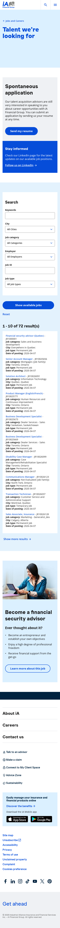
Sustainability (12, 783)
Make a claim (12, 759)
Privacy (7, 849)
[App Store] (17, 819)
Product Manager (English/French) (24, 393)
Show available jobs (28, 305)
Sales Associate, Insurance (20, 514)
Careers (10, 725)
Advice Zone (12, 775)
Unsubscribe (10, 840)
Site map (8, 835)
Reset (6, 314)
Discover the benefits (21, 806)
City (7, 223)
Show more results (17, 539)
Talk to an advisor (15, 752)
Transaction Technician (18, 494)
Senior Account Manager (19, 358)
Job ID (8, 264)
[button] (45, 5)
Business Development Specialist (24, 416)
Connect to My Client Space (21, 767)
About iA (11, 713)
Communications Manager (20, 476)
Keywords (10, 210)
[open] (55, 5)
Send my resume (21, 131)
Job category (12, 237)
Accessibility (10, 845)
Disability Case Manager (19, 456)
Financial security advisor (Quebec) (25, 335)
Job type (9, 278)
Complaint (9, 864)
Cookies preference (15, 869)
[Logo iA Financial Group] (8, 7)
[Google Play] (41, 819)
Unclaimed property (15, 859)
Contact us (13, 737)
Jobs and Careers (13, 20)
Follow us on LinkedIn (20, 165)
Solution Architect (16, 376)
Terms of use (10, 854)
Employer (10, 251)
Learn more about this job (27, 668)
